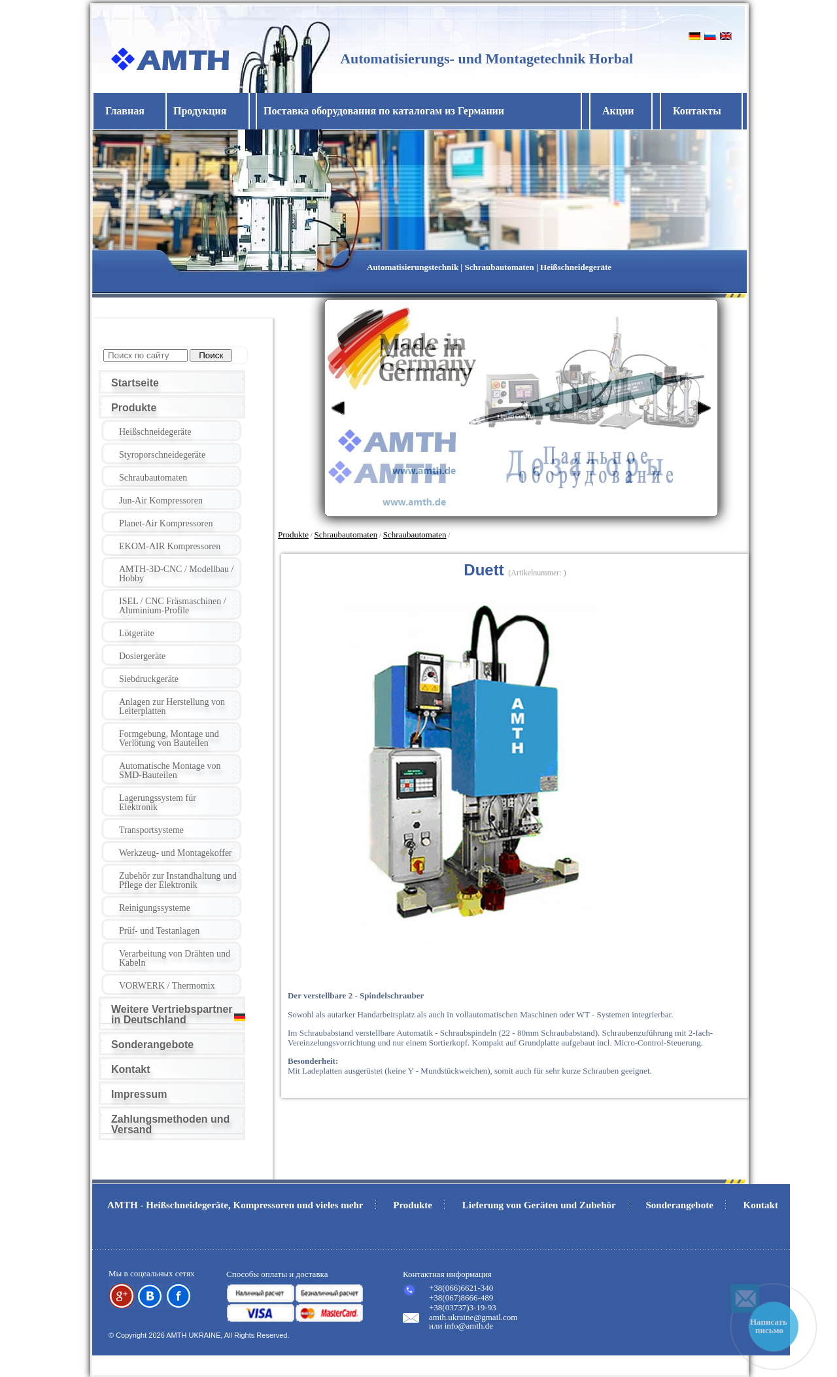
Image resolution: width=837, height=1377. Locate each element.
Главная (125, 110)
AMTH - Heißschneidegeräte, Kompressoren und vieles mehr (235, 1205)
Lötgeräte (136, 633)
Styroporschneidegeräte (162, 455)
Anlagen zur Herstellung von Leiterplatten (172, 706)
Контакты (697, 110)
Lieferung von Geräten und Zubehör (539, 1205)
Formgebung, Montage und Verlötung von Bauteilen (169, 738)
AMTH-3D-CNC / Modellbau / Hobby (176, 573)
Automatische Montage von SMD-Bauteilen (170, 770)
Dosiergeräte (142, 656)
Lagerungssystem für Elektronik (157, 802)
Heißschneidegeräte (155, 432)
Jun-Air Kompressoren (161, 500)
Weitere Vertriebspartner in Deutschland (172, 1014)
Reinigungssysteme (154, 908)
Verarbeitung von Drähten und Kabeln (174, 958)
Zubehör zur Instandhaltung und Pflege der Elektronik (178, 880)
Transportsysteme (151, 830)
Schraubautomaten (153, 478)
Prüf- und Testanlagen (159, 931)
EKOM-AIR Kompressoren (169, 546)
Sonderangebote (152, 1044)
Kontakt (130, 1069)
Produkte (133, 407)
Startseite (135, 382)
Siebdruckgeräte (149, 679)
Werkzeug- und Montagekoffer (175, 853)
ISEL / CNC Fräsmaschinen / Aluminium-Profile (172, 605)
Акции (618, 110)
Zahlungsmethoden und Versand (170, 1124)
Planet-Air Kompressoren (166, 523)
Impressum (139, 1094)
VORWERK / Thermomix (167, 986)
